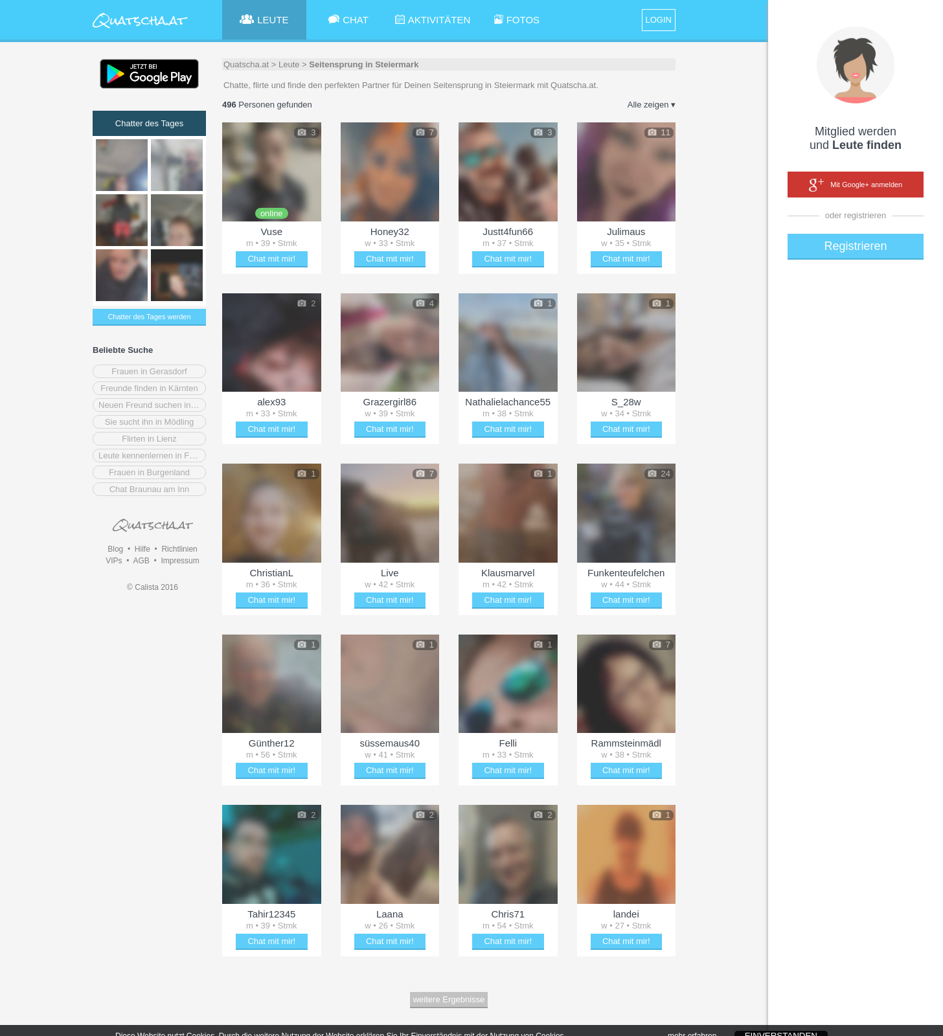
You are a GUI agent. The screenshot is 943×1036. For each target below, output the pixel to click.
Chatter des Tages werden (149, 317)
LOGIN (659, 20)
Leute (289, 64)
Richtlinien (179, 549)
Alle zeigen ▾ (652, 104)
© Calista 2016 (152, 587)
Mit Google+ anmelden (855, 185)
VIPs (114, 560)
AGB (141, 560)
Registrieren (855, 246)
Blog (115, 549)
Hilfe (142, 549)
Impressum (180, 560)
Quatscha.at (246, 64)
